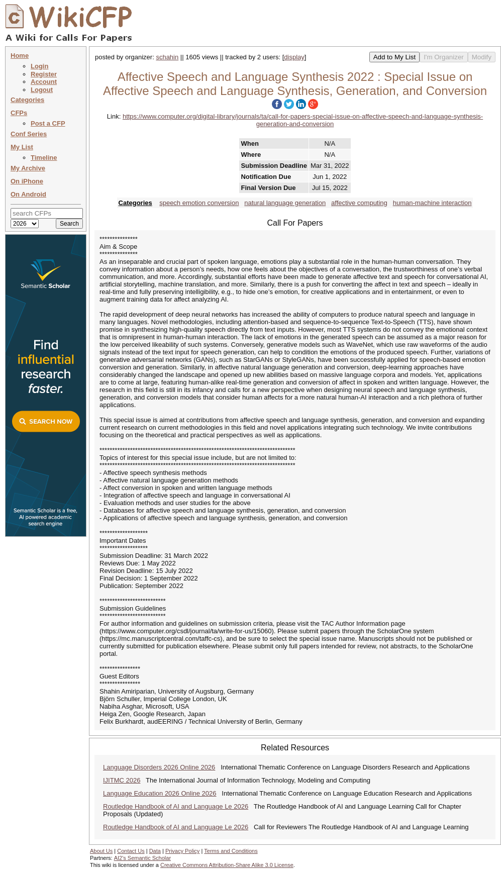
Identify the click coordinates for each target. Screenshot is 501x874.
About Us (101, 851)
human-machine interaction (432, 203)
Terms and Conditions (230, 851)
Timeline (44, 157)
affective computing (359, 203)
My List (22, 147)
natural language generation (285, 203)
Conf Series (29, 134)
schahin (167, 57)
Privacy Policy (182, 851)
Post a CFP (48, 123)
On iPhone (27, 181)
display (294, 57)
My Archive (28, 168)
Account (44, 81)
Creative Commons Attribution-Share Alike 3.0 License (226, 865)
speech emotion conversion (199, 203)
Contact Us (130, 851)
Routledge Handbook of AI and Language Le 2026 (175, 806)
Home (20, 55)
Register (44, 74)
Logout (42, 89)
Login (39, 66)
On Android (28, 194)
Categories (27, 100)
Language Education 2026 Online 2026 (160, 793)
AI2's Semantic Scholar (142, 858)
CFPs (19, 113)
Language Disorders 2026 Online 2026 (159, 767)
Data (155, 851)
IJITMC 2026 (121, 780)
